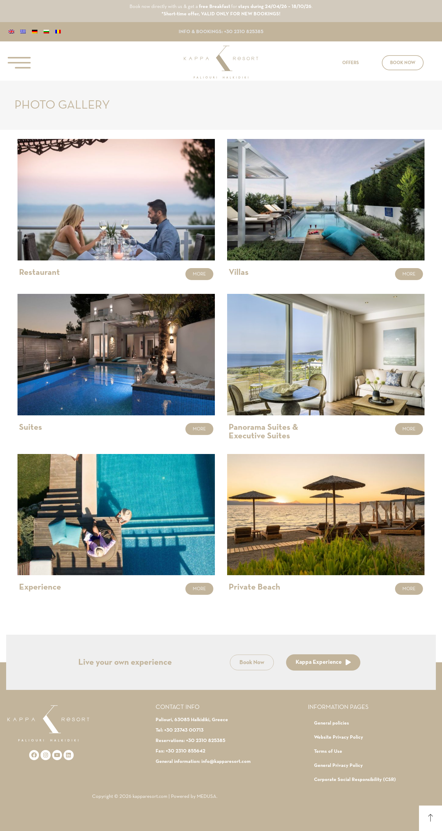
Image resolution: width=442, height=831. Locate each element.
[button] (350, 63)
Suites (30, 427)
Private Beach (254, 587)
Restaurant (39, 272)
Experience (40, 587)
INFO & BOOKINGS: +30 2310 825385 (221, 31)
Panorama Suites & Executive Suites (263, 431)
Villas (239, 272)
